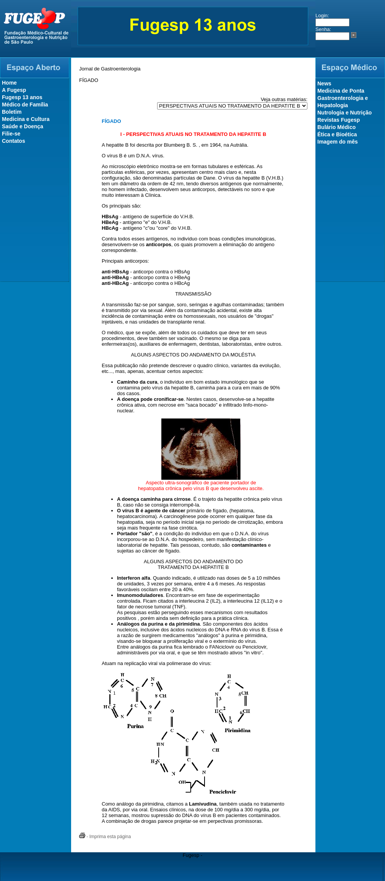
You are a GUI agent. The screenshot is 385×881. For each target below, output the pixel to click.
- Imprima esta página (105, 836)
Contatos (13, 141)
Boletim (11, 112)
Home (9, 83)
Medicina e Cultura (25, 119)
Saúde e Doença (22, 126)
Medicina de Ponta (340, 91)
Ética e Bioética (337, 134)
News (324, 83)
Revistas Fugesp (338, 120)
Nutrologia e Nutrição (344, 113)
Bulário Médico (336, 127)
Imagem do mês (337, 142)
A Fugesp (14, 90)
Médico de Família (25, 104)
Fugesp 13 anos (22, 97)
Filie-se (11, 134)
